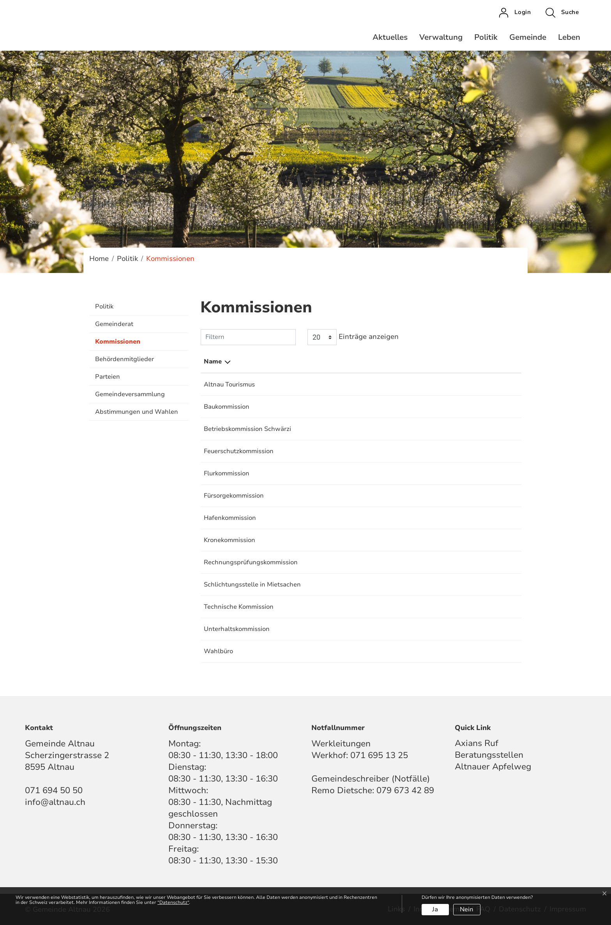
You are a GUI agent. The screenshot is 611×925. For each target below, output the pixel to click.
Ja (435, 909)
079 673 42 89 (405, 790)
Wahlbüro (218, 651)
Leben (569, 37)
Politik (486, 37)
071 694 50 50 (54, 790)
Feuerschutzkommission (239, 451)
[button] (562, 12)
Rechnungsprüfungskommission (251, 562)
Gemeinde (527, 37)
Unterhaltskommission (237, 629)
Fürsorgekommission (234, 495)
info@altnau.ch (55, 802)
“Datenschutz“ (173, 902)
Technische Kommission (239, 606)
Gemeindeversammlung (130, 394)
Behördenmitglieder (124, 359)
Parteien (107, 376)
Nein (466, 909)
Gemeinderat (114, 324)
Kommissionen (117, 344)
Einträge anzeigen (353, 337)
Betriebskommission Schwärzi (247, 429)
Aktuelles (390, 37)
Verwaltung (441, 37)
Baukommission (226, 406)
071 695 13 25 (379, 755)
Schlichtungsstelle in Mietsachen (252, 584)
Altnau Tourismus (229, 384)
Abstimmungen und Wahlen (136, 412)
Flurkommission (226, 473)
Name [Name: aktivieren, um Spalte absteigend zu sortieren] (213, 361)
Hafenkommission (230, 518)
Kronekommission (229, 540)
